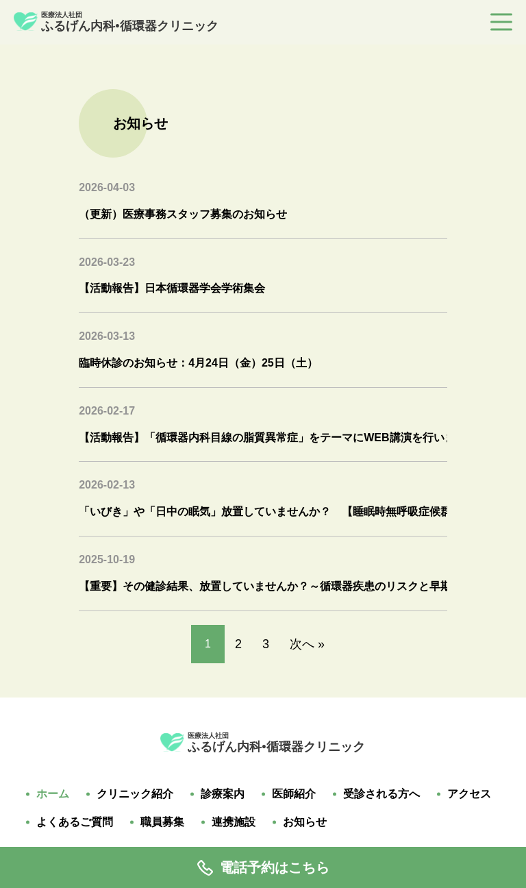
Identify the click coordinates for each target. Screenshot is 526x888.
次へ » (307, 644)
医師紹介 (294, 794)
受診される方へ (381, 794)
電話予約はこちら (263, 868)
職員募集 (162, 822)
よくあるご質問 (74, 822)
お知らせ (305, 822)
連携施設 (233, 822)
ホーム (52, 794)
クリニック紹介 (135, 794)
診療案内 (223, 794)
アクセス (469, 794)
